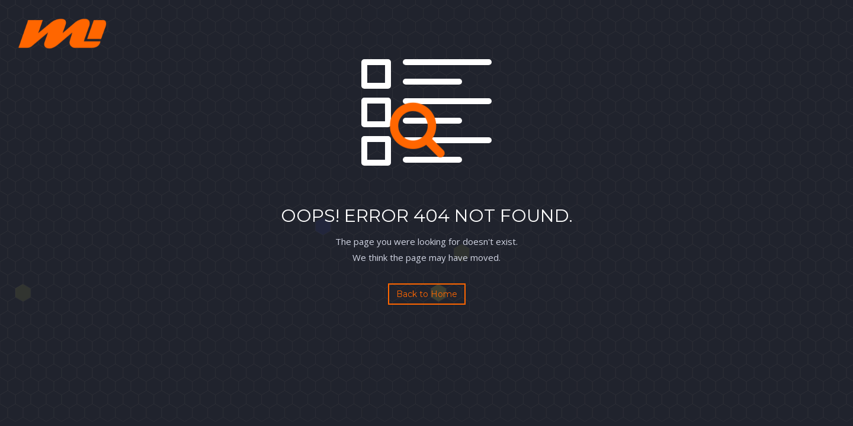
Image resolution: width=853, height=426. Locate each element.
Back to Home (426, 294)
